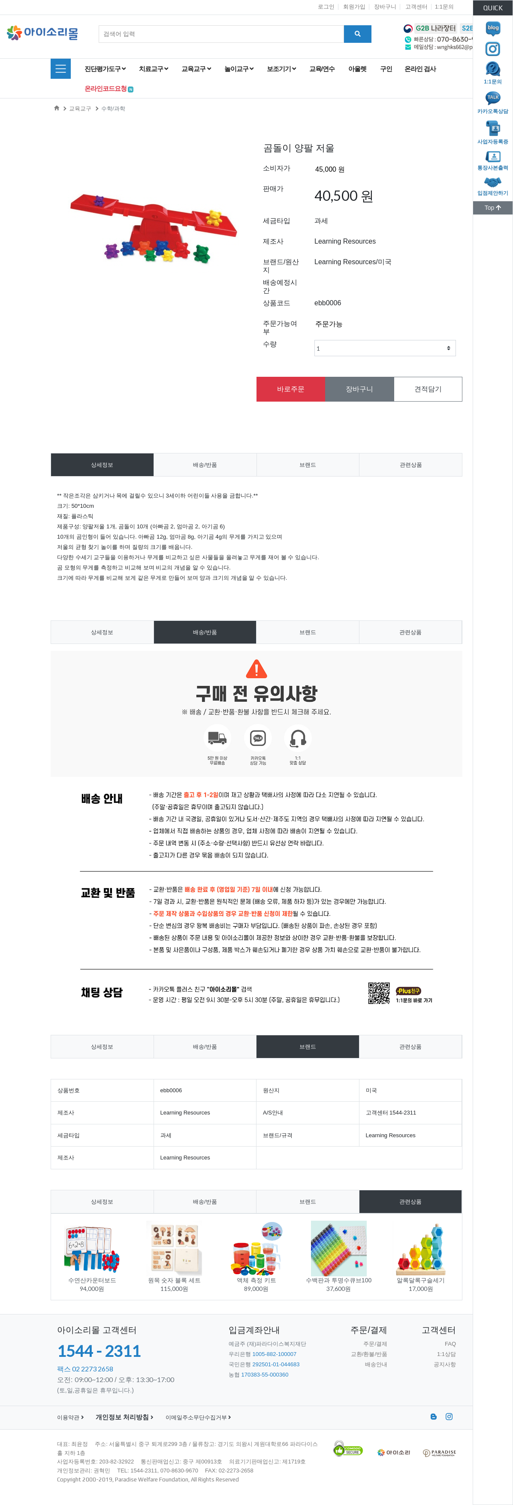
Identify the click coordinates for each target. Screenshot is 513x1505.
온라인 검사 (421, 68)
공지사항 (445, 1364)
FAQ (450, 1344)
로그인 (326, 6)
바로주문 (291, 389)
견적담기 (428, 389)
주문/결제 (375, 1344)
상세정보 (102, 465)
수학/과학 (113, 108)
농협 (259, 1374)
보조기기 (281, 68)
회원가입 (354, 6)
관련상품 (411, 465)
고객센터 (416, 6)
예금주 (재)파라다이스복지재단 (267, 1344)
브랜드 (307, 465)
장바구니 (385, 6)
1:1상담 (446, 1354)
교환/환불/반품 (369, 1354)
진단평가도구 (104, 68)
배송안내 (376, 1364)
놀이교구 (238, 68)
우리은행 (262, 1354)
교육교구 (195, 68)
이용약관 (70, 1417)
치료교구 (153, 68)
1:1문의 (444, 6)
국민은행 (264, 1364)
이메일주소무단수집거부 (199, 1417)
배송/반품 (205, 465)
